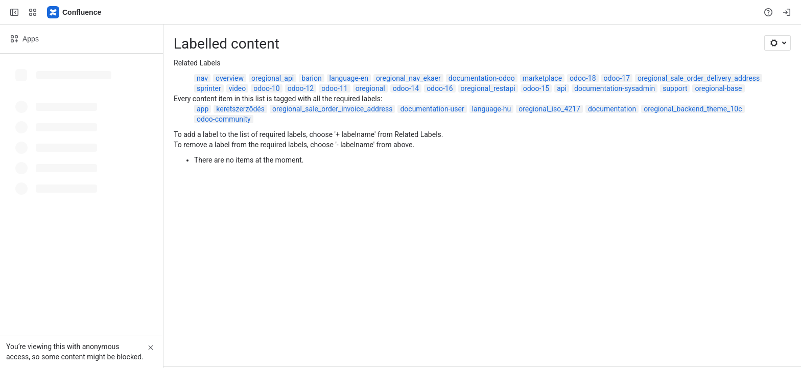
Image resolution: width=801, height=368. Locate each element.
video (237, 88)
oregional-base (718, 88)
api (562, 88)
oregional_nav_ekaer (408, 78)
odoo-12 (301, 88)
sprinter (209, 88)
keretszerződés (240, 109)
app (202, 109)
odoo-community (224, 119)
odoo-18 (583, 78)
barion (311, 78)
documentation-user (432, 109)
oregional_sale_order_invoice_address (332, 109)
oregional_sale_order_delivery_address (699, 78)
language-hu (491, 109)
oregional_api (272, 78)
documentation (612, 109)
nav (202, 78)
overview (230, 78)
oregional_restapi (488, 88)
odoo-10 (266, 88)
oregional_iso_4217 (549, 109)
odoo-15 (536, 88)
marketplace (542, 78)
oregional (370, 88)
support (675, 88)
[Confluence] (74, 12)
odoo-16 (440, 88)
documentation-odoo (482, 78)
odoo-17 (617, 78)
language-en (348, 78)
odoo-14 (406, 88)
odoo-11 (334, 88)
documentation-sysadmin (614, 88)
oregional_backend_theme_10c (693, 109)
